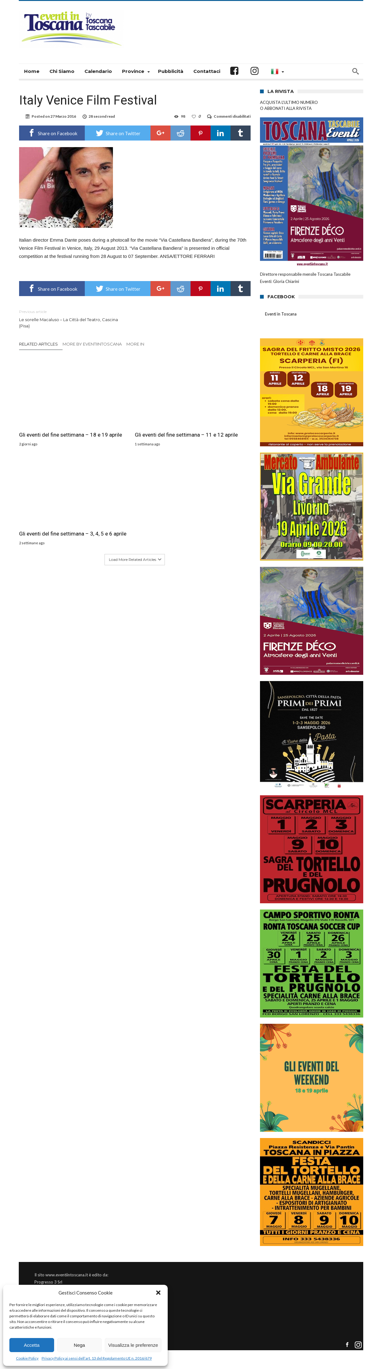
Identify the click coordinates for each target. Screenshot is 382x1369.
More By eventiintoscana (92, 343)
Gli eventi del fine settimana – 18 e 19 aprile (54, 419)
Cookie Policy (27, 1358)
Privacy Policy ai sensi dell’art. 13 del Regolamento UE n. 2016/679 (97, 1358)
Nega (79, 1345)
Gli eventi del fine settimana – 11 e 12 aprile (133, 419)
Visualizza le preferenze (133, 1345)
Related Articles (38, 343)
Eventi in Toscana (281, 313)
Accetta (31, 1345)
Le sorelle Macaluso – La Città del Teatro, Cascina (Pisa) (72, 318)
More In (135, 343)
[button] (158, 1293)
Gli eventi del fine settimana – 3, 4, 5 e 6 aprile (212, 419)
